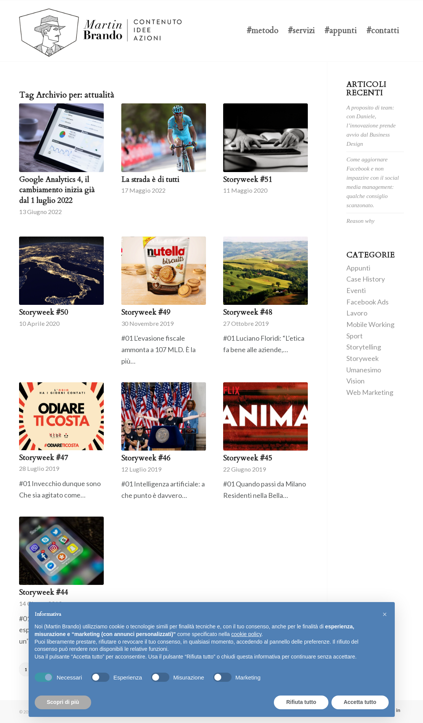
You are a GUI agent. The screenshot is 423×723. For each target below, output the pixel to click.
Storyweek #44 (43, 592)
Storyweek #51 (247, 179)
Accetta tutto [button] (360, 702)
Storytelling (363, 347)
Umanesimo (363, 370)
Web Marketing (369, 392)
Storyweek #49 (145, 312)
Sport (354, 336)
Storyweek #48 (247, 312)
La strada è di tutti (150, 179)
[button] (385, 614)
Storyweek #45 (247, 458)
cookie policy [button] (246, 634)
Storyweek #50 (43, 312)
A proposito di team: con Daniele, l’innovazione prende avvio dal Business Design (371, 125)
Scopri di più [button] (63, 702)
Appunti (358, 268)
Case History (365, 279)
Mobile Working (370, 324)
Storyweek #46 (145, 458)
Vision (355, 381)
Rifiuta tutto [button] (301, 702)
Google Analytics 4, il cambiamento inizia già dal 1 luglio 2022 (57, 190)
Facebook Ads (367, 302)
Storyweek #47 (43, 457)
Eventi (356, 290)
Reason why (360, 220)
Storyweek (362, 358)
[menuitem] (262, 30)
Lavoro (356, 313)
